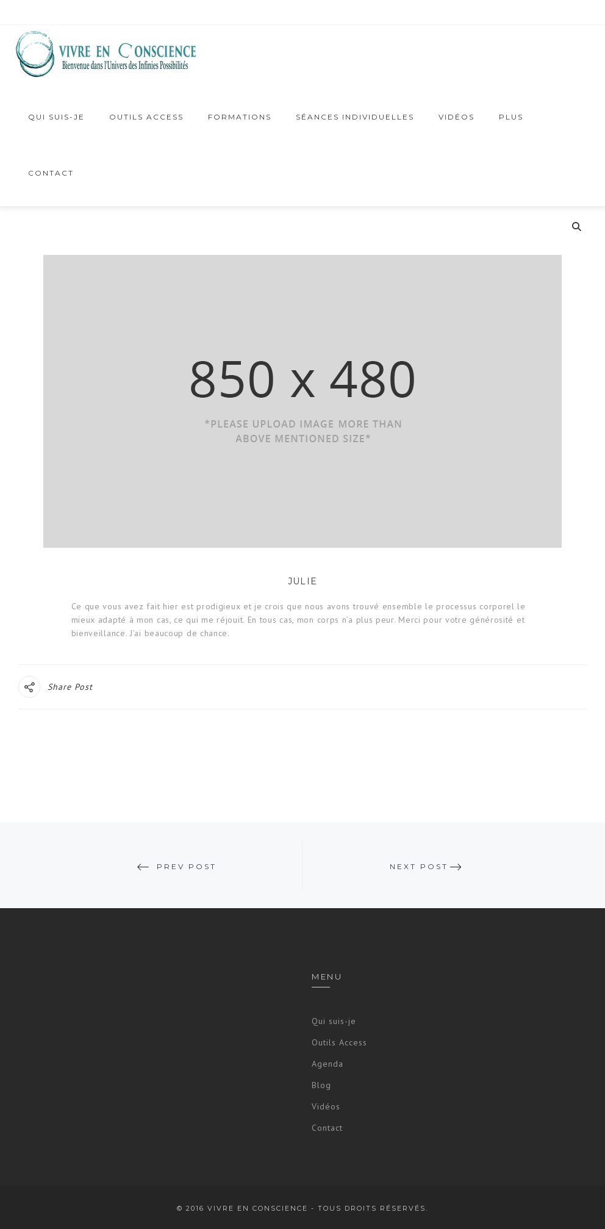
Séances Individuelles (355, 120)
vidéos (456, 116)
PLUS (511, 120)
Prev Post (187, 866)
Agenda (327, 1063)
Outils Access (339, 1042)
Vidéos (326, 1106)
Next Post (419, 866)
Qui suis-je (56, 116)
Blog (321, 1085)
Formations (239, 120)
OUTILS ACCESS (146, 116)
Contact (51, 172)
